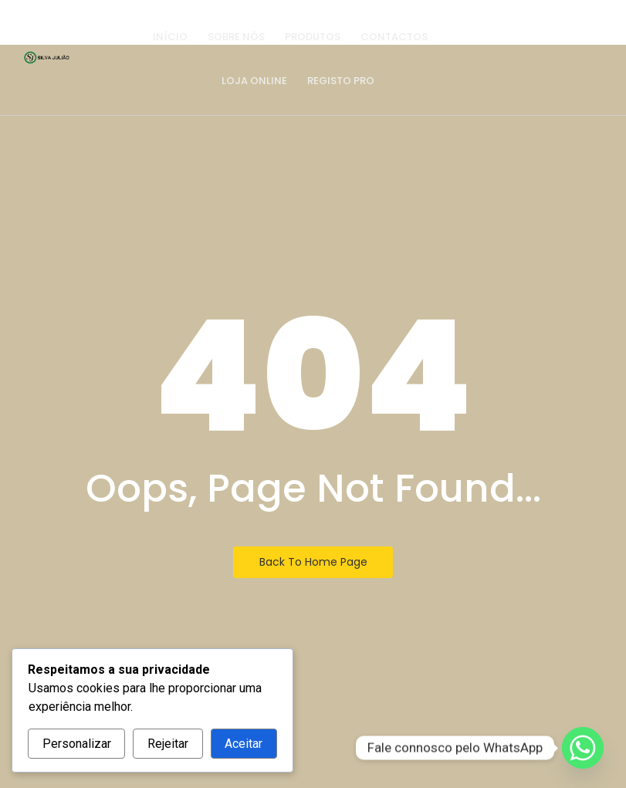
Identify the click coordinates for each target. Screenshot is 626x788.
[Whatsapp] (583, 748)
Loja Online (254, 80)
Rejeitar (167, 743)
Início (170, 36)
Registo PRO (340, 80)
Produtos (312, 36)
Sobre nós (236, 36)
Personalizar (76, 743)
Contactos (394, 36)
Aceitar (243, 743)
